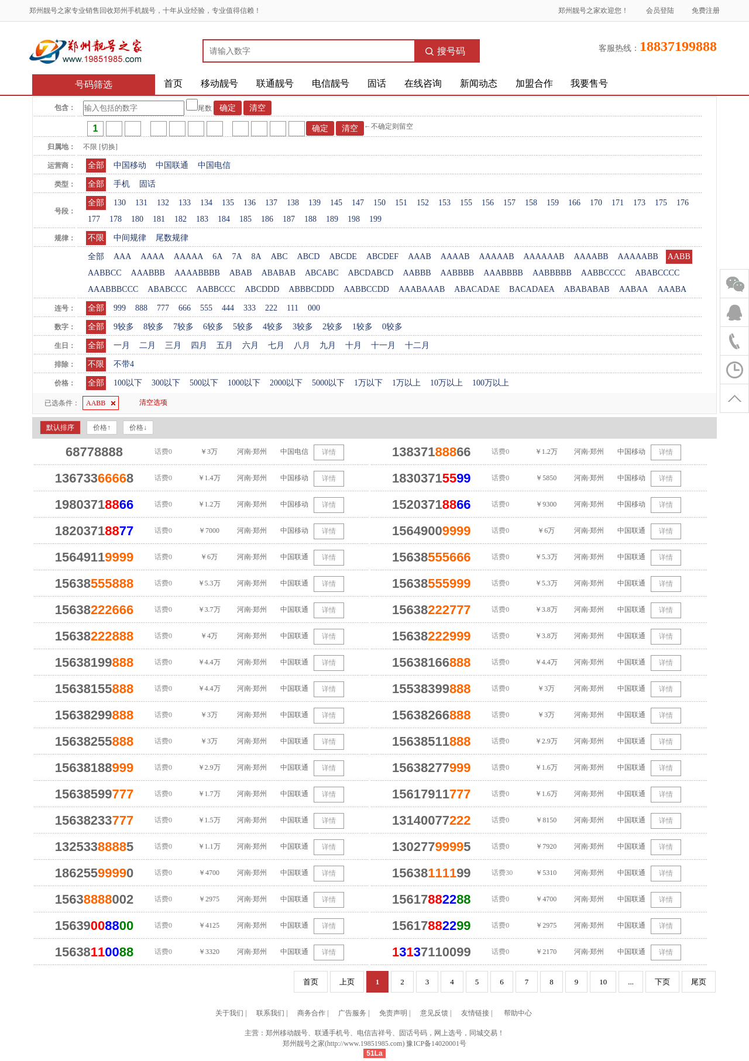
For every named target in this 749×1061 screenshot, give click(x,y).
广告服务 (352, 1013)
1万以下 (368, 382)
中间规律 (130, 237)
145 (336, 202)
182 (180, 219)
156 (488, 202)
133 (184, 202)
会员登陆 (660, 10)
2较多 (332, 326)
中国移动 (130, 165)
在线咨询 (423, 83)
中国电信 (214, 165)
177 (94, 219)
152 (423, 202)
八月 (302, 345)
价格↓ (138, 427)
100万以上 (490, 382)
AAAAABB (638, 256)
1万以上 (406, 382)
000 (314, 308)
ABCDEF (382, 256)
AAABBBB (503, 272)
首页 (173, 83)
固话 (376, 83)
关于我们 (229, 1013)
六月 (250, 345)
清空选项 (153, 402)
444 (228, 308)
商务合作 (311, 1013)
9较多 (124, 326)
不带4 (124, 364)
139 (314, 202)
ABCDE (342, 256)
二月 (147, 345)
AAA (122, 256)
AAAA (152, 256)
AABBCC (105, 272)
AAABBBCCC (113, 289)
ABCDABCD (371, 272)
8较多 (153, 326)
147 (358, 202)
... (631, 981)
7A (237, 256)
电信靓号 (330, 83)
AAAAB (455, 256)
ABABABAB (587, 289)
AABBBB (458, 272)
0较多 (392, 326)
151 (401, 202)
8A (257, 256)
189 (332, 219)
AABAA (633, 289)
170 (596, 202)
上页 (347, 981)
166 (574, 202)
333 (249, 308)
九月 (327, 345)
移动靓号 (219, 83)
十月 (353, 345)
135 (228, 202)
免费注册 (706, 10)
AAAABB (590, 256)
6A (217, 256)
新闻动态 (478, 83)
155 (466, 202)
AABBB (417, 272)
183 (202, 219)
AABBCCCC (603, 272)
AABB (679, 256)
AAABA (671, 289)
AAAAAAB (543, 256)
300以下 (166, 382)
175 (661, 202)
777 (163, 308)
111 (292, 308)
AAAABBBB (197, 272)
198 (354, 219)
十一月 (383, 345)
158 (531, 202)
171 (617, 202)
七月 (276, 345)
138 (293, 202)
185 (245, 219)
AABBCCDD (366, 289)
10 (603, 981)
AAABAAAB (421, 289)
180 (137, 219)
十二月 (417, 345)
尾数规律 (172, 237)
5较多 (243, 326)
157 (509, 202)
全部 (96, 165)
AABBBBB (552, 272)
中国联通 (172, 165)
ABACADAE (477, 289)
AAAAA (189, 256)
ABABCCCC (657, 272)
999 (120, 308)
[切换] (108, 147)
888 (141, 308)
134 (206, 202)
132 (163, 202)
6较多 (213, 326)
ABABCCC (167, 289)
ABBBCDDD (311, 289)
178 (115, 219)
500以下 (204, 382)
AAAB (419, 256)
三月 (173, 345)
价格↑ (102, 427)
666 (184, 308)
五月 (225, 345)
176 (682, 202)
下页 (662, 981)
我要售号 (589, 83)
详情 (329, 452)
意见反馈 (434, 1013)
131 (141, 202)
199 (375, 219)
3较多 (303, 326)
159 (553, 202)
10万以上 (446, 382)
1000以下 (244, 382)
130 (120, 202)
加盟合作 (534, 83)
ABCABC (322, 272)
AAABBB (148, 272)
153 (444, 202)
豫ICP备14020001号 (436, 1043)
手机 (122, 184)
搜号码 (445, 51)
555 (206, 308)
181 (159, 219)
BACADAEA (532, 289)
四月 (199, 345)
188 (310, 219)
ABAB (240, 272)
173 (639, 202)
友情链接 (475, 1013)
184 (224, 219)
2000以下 (286, 382)
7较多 (183, 326)
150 (379, 202)
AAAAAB (496, 256)
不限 (96, 237)
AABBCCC (215, 289)
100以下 (128, 382)
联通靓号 (275, 83)
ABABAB (279, 272)
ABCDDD (262, 289)
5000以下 (328, 382)
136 (249, 202)
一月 (122, 345)
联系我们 (270, 1013)
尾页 (698, 981)
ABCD (308, 256)
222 (271, 308)
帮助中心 (518, 1013)
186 (267, 219)
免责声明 (393, 1013)
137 (271, 202)
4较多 (273, 326)
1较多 (362, 326)
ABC (279, 256)
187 (289, 219)
